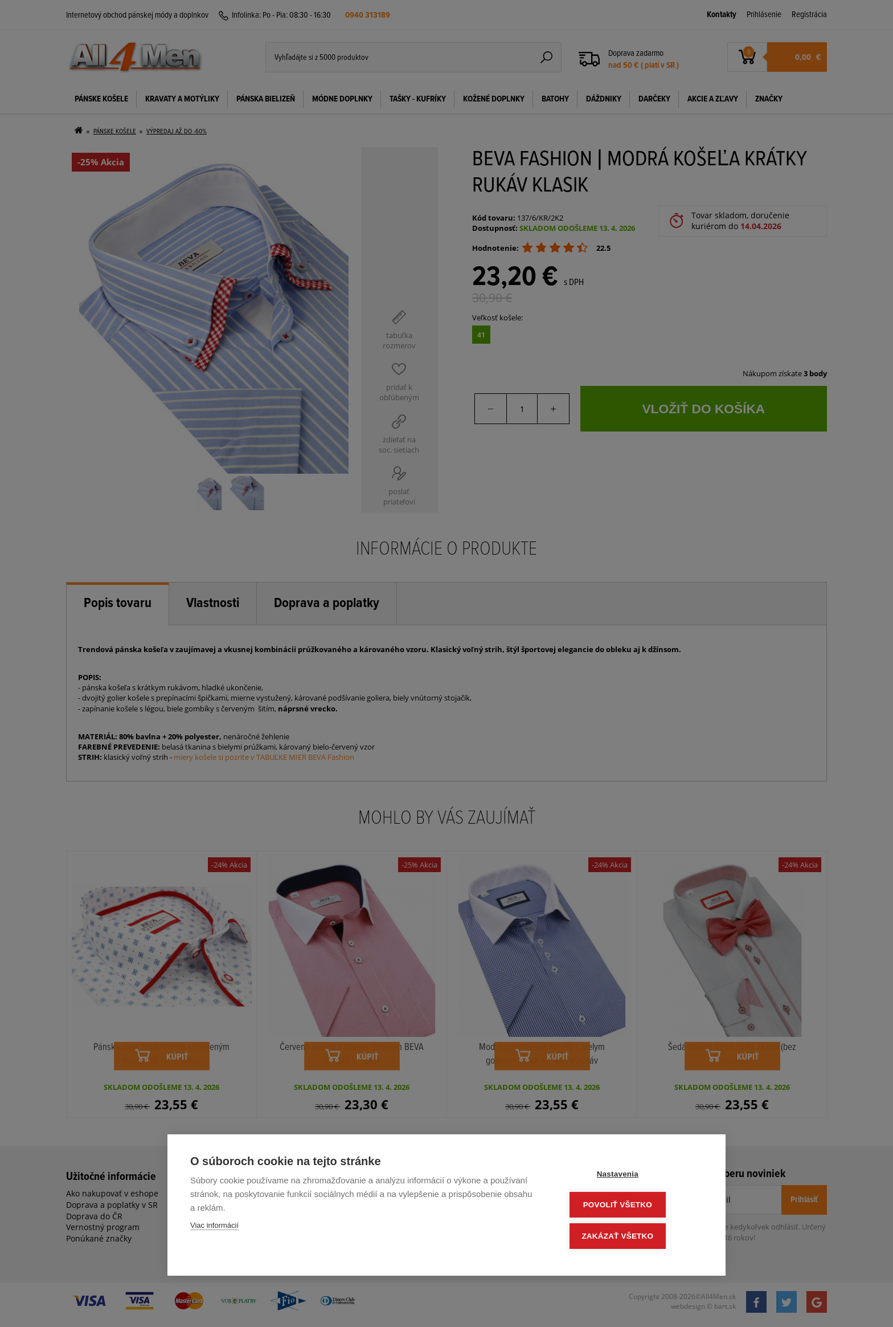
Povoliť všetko (634, 1206)
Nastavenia (634, 1176)
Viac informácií (214, 1228)
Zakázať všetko (634, 1236)
